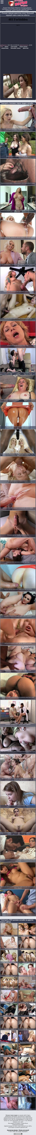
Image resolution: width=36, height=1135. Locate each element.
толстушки (14, 46)
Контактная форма (12, 1130)
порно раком (23, 46)
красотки (25, 48)
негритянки (4, 48)
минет (6, 46)
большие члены (16, 48)
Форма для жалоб (24, 1130)
